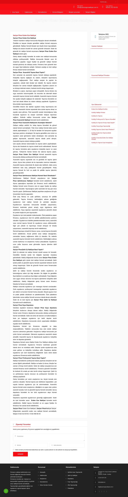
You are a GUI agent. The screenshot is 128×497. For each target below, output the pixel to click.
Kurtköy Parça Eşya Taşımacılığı (101, 125)
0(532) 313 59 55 (112, 7)
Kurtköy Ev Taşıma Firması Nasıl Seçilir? (103, 122)
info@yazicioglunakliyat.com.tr (87, 7)
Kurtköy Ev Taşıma (97, 115)
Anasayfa (53, 24)
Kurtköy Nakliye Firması (98, 112)
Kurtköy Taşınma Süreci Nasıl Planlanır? (103, 129)
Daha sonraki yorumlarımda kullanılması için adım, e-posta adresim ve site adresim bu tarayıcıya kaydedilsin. (46, 450)
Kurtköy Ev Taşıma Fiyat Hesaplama (102, 142)
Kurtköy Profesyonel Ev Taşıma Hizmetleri (103, 118)
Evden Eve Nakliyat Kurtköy (99, 108)
